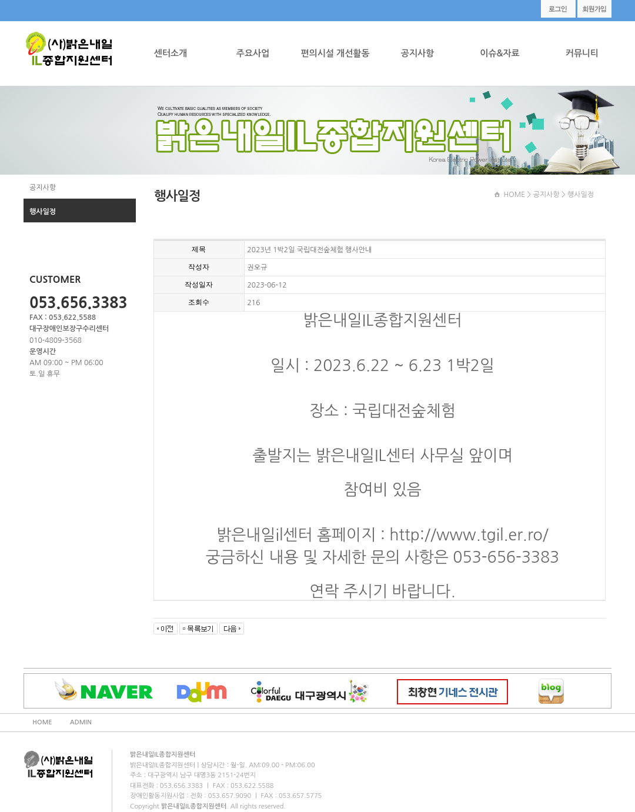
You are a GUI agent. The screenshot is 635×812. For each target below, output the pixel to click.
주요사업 (252, 53)
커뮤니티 (582, 53)
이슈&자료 (499, 53)
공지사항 (417, 53)
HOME (514, 194)
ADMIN (81, 722)
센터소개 (170, 53)
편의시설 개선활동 (334, 53)
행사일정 (42, 211)
